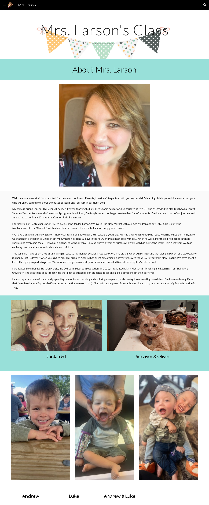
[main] (104, 34)
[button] (4, 5)
